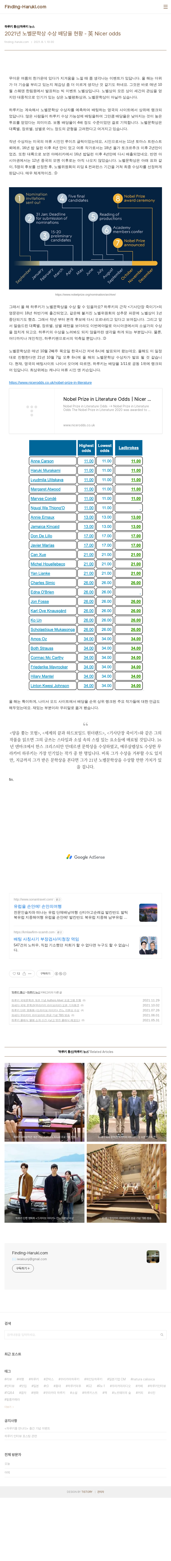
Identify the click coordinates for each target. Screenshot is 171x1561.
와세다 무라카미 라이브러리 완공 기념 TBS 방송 (40, 1078)
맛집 (24, 1449)
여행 (21, 1442)
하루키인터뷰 (158, 1449)
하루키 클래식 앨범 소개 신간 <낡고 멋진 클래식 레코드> (45, 1083)
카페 (140, 1449)
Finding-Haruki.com (25, 7)
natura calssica (143, 1442)
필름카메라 (13, 1463)
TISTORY (86, 1555)
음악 (23, 1456)
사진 (152, 1456)
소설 (74, 1456)
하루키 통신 (18, 1055)
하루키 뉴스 (33, 1055)
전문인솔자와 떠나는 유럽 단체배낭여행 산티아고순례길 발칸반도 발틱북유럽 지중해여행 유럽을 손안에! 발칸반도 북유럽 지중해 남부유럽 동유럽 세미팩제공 (71, 978)
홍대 (58, 1449)
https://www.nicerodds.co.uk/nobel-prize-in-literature (50, 446)
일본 (36, 1449)
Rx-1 (102, 1449)
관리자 (100, 1555)
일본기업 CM (117, 1442)
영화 (36, 1456)
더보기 (8, 1470)
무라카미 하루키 (55, 1456)
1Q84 (10, 1456)
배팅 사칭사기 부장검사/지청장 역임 (46, 1002)
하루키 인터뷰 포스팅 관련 (21, 1499)
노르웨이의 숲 (122, 1456)
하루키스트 (91, 1456)
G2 (90, 1449)
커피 (140, 1456)
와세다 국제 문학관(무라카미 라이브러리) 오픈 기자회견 (45, 1068)
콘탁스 (50, 1442)
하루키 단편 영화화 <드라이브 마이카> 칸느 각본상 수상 (45, 1073)
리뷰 (9, 1442)
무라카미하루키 (69, 1442)
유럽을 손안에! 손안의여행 (38, 969)
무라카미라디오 (121, 1449)
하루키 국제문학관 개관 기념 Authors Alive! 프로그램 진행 (46, 1063)
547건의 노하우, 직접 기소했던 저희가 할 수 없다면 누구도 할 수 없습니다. (71, 1010)
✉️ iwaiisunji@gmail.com (29, 1322)
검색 (162, 1398)
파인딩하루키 (94, 1442)
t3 (47, 1449)
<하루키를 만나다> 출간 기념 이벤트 (27, 1491)
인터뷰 (10, 1449)
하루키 (35, 1442)
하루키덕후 (74, 1449)
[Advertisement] (85, 102)
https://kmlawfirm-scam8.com (34, 995)
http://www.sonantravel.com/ (33, 962)
